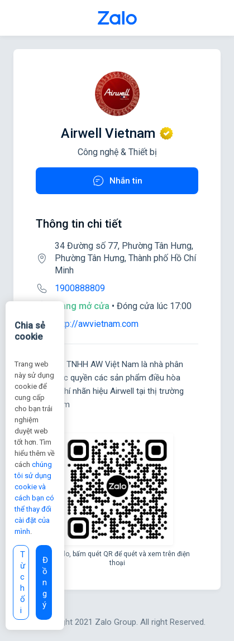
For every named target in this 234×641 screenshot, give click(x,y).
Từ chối (22, 582)
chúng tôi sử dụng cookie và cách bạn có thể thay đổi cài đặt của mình (34, 498)
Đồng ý (45, 582)
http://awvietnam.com (97, 324)
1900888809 (80, 288)
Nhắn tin (117, 180)
